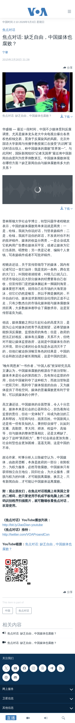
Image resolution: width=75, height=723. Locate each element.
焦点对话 (8, 30)
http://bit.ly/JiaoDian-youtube (22, 525)
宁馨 (5, 52)
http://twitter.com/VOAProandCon (26, 534)
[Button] (68, 67)
